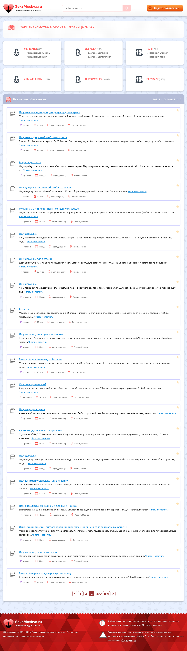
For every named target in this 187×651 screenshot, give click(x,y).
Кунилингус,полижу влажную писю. (41, 430)
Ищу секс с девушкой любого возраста (43, 137)
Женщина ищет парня (37, 57)
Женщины (30, 49)
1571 (106, 593)
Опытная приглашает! (32, 384)
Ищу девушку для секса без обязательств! (45, 187)
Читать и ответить (28, 119)
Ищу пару (152, 79)
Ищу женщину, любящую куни (38, 551)
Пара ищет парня (157, 57)
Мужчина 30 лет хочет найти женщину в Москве (49, 208)
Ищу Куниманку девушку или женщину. (43, 480)
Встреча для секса (30, 162)
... (92, 593)
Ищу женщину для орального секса (41, 334)
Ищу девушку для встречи (35, 258)
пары (150, 49)
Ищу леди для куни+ (32, 409)
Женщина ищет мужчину (38, 53)
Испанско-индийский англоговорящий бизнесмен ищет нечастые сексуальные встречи (73, 526)
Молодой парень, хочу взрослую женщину (45, 573)
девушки (91, 49)
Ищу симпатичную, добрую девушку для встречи (49, 112)
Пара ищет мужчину (158, 53)
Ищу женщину (33, 79)
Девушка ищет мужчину (99, 57)
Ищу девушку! (28, 233)
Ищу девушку (94, 79)
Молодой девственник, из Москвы (40, 359)
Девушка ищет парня (98, 53)
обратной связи (128, 640)
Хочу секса (25, 308)
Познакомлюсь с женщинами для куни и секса (48, 505)
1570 (98, 593)
